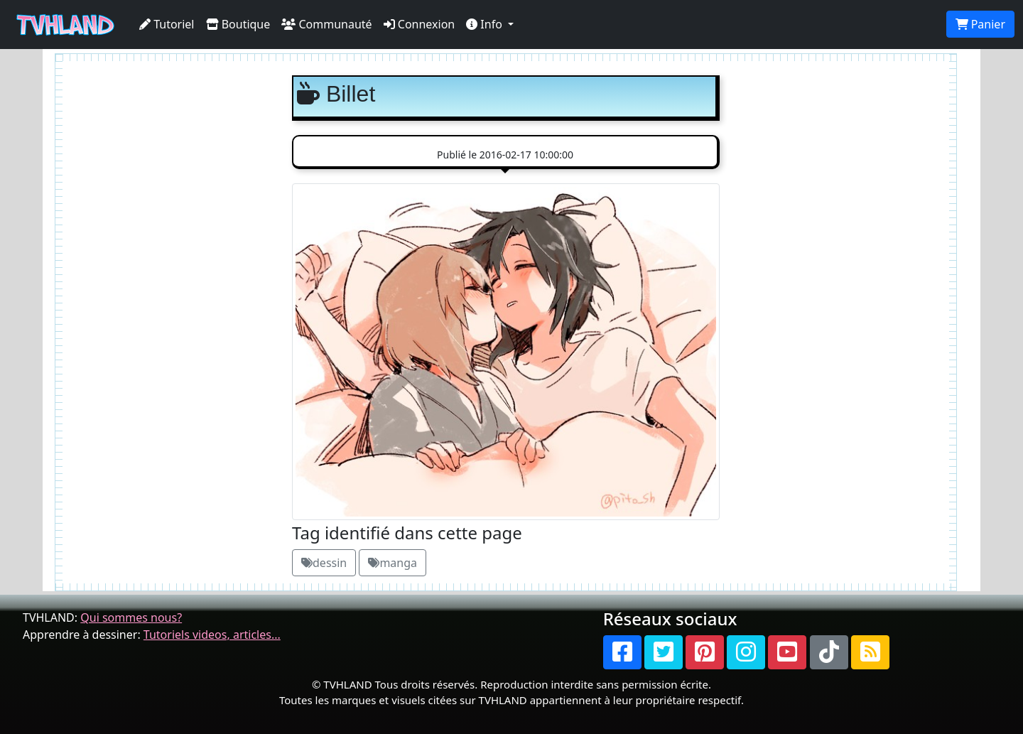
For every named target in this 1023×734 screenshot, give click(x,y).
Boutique (238, 24)
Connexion (419, 24)
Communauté (326, 24)
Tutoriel (167, 24)
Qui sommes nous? (131, 617)
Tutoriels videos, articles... (212, 634)
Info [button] (485, 24)
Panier (980, 24)
